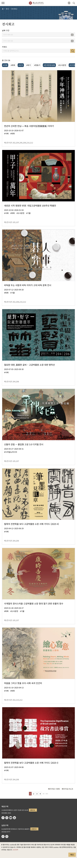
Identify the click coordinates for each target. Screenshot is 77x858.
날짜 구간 (5, 30)
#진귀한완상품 (49, 65)
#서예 (5, 65)
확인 (72, 854)
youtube (10, 817)
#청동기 (37, 65)
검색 (72, 51)
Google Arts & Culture (14, 817)
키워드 (4, 47)
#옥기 (28, 65)
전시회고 (14, 9)
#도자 (21, 65)
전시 (7, 9)
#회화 (13, 65)
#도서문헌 (62, 65)
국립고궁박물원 (36, 3)
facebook (3, 817)
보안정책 (15, 850)
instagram (6, 817)
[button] (69, 3)
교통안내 (32, 810)
